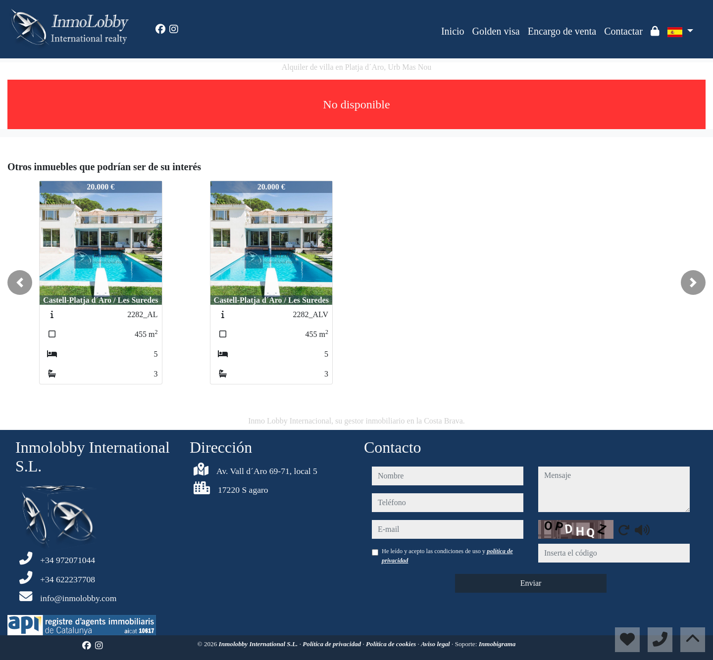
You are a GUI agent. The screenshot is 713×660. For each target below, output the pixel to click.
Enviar (531, 583)
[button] (19, 282)
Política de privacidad (332, 644)
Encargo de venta (562, 31)
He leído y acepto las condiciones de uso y (447, 556)
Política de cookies (391, 644)
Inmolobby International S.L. (259, 644)
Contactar (623, 31)
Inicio (452, 31)
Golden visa (496, 31)
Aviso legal (436, 644)
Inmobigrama (497, 644)
